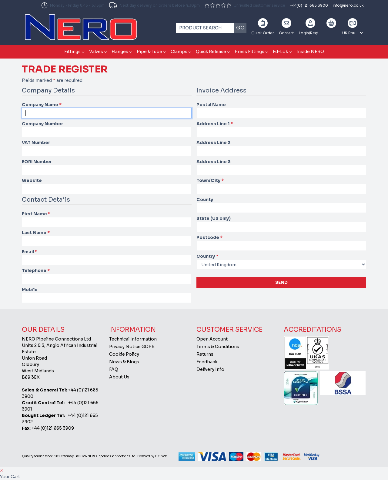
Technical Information (133, 339)
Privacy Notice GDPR (132, 346)
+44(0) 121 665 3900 (309, 5)
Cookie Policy (124, 354)
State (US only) (213, 218)
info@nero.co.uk (348, 5)
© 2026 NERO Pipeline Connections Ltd (105, 456)
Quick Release (211, 51)
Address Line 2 (213, 142)
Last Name (36, 232)
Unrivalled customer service (245, 5)
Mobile (30, 289)
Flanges (120, 51)
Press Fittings (249, 51)
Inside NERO (310, 51)
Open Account (212, 339)
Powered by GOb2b (152, 456)
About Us (119, 377)
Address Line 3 (213, 161)
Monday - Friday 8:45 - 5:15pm (73, 5)
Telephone (36, 270)
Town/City (210, 180)
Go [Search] (240, 28)
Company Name (42, 104)
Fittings (72, 51)
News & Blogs (124, 361)
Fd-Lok (280, 51)
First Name (36, 214)
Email (29, 251)
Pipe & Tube (149, 51)
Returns (204, 354)
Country (207, 256)
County (204, 199)
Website (32, 180)
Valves (96, 51)
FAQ (113, 369)
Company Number (42, 123)
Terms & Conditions (217, 346)
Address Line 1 (214, 123)
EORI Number (37, 161)
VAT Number (36, 142)
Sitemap (67, 456)
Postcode (209, 237)
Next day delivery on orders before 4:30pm (154, 5)
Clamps (179, 51)
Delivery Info (210, 369)
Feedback (206, 361)
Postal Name (211, 104)
